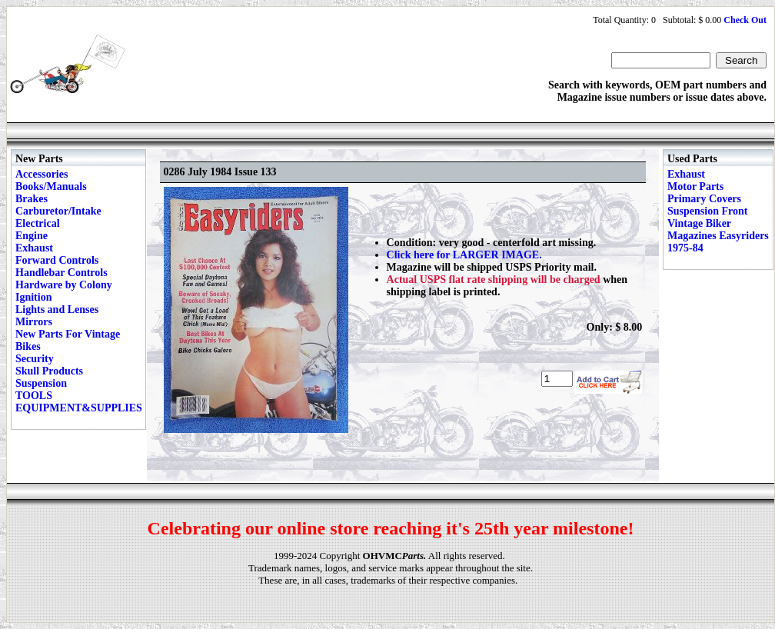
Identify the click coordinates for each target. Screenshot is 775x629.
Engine (31, 235)
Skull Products (49, 371)
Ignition (33, 297)
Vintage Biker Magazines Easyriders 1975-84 (718, 236)
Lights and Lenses (56, 309)
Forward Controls (56, 260)
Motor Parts (695, 186)
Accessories (41, 174)
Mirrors (33, 322)
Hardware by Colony (63, 285)
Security (34, 358)
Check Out (745, 20)
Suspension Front (707, 211)
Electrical (37, 223)
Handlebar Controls (61, 272)
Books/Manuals (51, 186)
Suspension (41, 383)
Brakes (31, 199)
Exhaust (34, 248)
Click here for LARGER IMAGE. (464, 255)
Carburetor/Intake (58, 211)
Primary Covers (704, 199)
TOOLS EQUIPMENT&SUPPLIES (78, 402)
